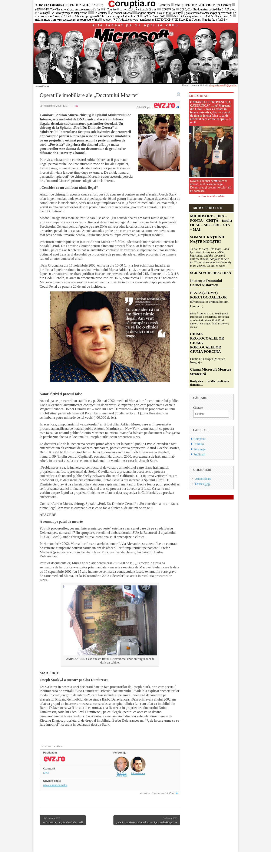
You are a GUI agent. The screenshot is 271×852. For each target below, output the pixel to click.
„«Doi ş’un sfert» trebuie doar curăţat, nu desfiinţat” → (147, 820)
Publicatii (199, 454)
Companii (200, 439)
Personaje (199, 449)
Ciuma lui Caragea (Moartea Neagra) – (210, 338)
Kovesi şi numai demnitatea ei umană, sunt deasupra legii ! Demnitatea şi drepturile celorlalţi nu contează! (210, 186)
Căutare (198, 407)
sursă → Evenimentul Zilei (157, 793)
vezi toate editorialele (211, 196)
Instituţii (199, 444)
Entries (202, 484)
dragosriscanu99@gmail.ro (223, 85)
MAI (46, 773)
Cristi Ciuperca (155, 107)
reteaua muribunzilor (55, 785)
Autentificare (42, 86)
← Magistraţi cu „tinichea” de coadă (63, 820)
